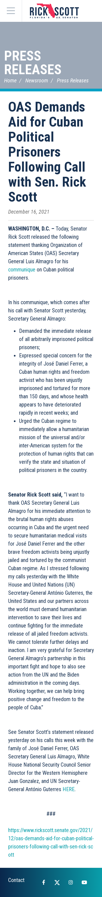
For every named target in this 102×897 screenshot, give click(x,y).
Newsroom (36, 80)
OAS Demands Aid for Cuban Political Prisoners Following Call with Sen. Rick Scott (47, 152)
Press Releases (32, 62)
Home (10, 80)
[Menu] (11, 11)
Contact (16, 880)
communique (21, 269)
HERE (69, 789)
